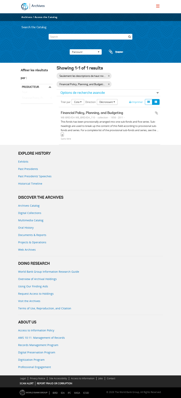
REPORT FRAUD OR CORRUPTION (54, 383)
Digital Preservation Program (36, 352)
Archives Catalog (29, 205)
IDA (63, 393)
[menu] (157, 6)
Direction (90, 102)
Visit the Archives (29, 301)
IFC (69, 393)
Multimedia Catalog (30, 220)
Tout (24, 93)
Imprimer (136, 102)
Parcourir (85, 52)
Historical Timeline (30, 183)
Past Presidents (28, 169)
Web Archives (27, 249)
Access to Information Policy (36, 330)
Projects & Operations (32, 242)
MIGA (77, 393)
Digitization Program (31, 360)
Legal (23, 378)
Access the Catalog (46, 17)
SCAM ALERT (27, 383)
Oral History (26, 227)
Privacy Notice (37, 378)
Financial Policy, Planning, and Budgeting (37, 98)
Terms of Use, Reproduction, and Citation (44, 308)
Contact (111, 378)
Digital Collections (29, 213)
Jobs (100, 378)
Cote (78, 102)
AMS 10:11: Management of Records (41, 337)
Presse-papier (115, 52)
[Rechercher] (129, 37)
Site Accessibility (58, 378)
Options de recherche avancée (82, 93)
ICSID (86, 393)
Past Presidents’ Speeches (35, 176)
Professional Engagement (34, 367)
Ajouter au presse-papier (156, 113)
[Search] (90, 37)
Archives (38, 6)
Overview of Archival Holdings (37, 279)
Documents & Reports (32, 235)
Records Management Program (38, 345)
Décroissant (107, 102)
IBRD (55, 393)
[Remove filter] (109, 84)
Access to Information (82, 378)
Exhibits (23, 161)
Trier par (65, 102)
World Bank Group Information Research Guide (48, 271)
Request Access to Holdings (36, 293)
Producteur (30, 87)
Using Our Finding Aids (33, 286)
